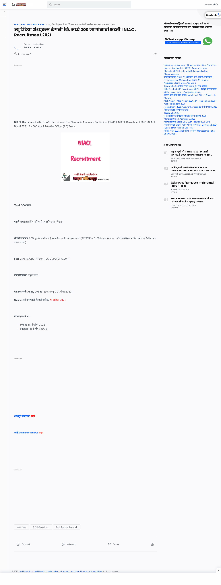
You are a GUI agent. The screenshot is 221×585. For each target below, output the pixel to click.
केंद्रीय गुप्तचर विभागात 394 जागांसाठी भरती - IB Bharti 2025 (193, 185)
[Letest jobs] (57, 525)
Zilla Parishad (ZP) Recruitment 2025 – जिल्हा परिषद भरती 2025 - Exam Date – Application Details (189, 90)
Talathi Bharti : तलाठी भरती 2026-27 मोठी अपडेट (184, 86)
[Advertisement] (102, 88)
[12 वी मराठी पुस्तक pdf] (197, 174)
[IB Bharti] (173, 189)
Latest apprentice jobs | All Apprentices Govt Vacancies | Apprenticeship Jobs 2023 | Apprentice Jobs (189, 67)
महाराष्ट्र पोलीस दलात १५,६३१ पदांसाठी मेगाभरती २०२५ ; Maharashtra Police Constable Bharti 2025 (193, 153)
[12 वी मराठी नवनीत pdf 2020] (180, 174)
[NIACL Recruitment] (77, 525)
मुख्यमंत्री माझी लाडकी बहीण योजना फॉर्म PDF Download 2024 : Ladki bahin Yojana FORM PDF (189, 126)
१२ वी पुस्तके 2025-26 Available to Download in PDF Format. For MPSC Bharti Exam (193, 169)
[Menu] (5, 4)
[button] (51, 4)
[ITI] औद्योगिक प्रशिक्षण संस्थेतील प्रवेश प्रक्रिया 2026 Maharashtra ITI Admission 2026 (184, 117)
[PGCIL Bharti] (175, 205)
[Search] (90, 4)
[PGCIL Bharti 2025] (187, 205)
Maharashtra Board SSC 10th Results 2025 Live (186, 121)
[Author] (63, 46)
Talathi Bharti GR (171, 112)
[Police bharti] (194, 158)
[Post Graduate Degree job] (102, 525)
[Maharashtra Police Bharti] (180, 158)
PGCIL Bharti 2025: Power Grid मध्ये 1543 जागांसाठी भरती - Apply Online (191, 200)
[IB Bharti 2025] (182, 189)
